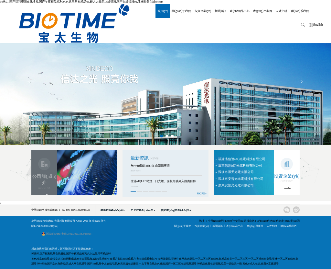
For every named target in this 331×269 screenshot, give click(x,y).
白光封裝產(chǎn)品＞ (143, 210)
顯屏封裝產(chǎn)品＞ (113, 210)
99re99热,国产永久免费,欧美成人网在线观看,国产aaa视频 (69, 263)
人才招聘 (281, 10)
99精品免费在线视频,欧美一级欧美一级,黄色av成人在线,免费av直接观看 (238, 263)
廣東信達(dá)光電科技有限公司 (240, 165)
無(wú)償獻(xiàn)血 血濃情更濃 (150, 165)
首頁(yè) (162, 10)
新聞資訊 (220, 10)
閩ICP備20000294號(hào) (44, 226)
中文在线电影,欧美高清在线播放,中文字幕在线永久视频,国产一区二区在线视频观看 (149, 263)
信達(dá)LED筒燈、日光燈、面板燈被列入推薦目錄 (163, 181)
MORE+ (202, 193)
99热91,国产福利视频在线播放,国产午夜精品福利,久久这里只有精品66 (71, 253)
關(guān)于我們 (181, 10)
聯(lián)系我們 (300, 10)
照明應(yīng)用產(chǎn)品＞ (176, 210)
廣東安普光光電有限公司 (236, 185)
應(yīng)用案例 (262, 10)
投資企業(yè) (203, 10)
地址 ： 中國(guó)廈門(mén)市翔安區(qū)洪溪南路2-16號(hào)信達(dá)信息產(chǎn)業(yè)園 (249, 220)
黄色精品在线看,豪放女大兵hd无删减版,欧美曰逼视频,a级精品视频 (69, 258)
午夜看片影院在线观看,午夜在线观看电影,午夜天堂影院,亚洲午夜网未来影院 (151, 258)
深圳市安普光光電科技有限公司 (240, 179)
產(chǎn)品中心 (240, 10)
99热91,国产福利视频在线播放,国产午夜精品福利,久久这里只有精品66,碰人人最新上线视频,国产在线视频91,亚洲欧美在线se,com (81, 1)
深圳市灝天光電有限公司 (236, 172)
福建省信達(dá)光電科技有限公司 (241, 159)
